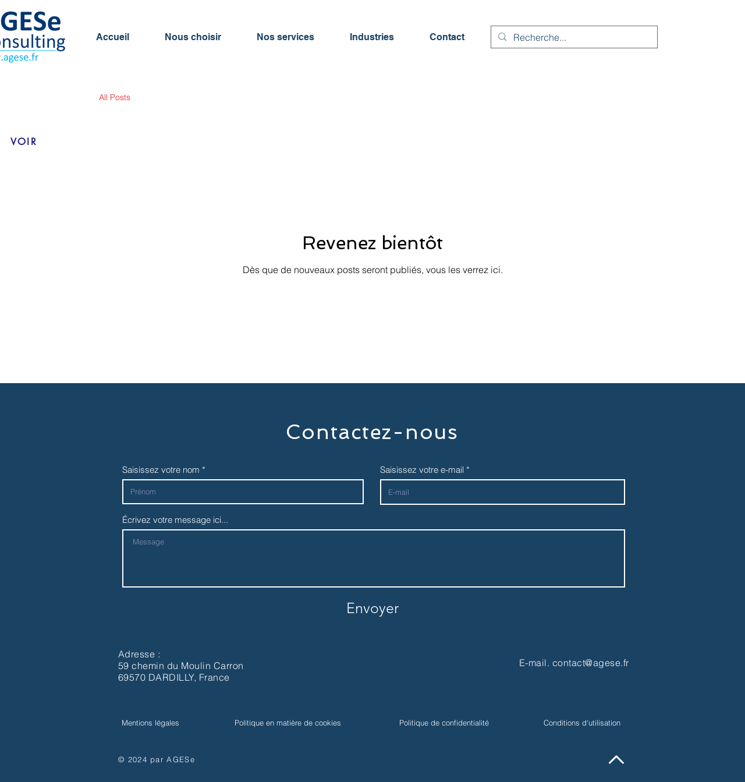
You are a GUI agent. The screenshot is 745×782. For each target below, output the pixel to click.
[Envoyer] (372, 608)
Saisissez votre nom (161, 469)
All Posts (114, 97)
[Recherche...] (573, 37)
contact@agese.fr (590, 662)
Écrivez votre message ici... (175, 519)
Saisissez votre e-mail (422, 469)
